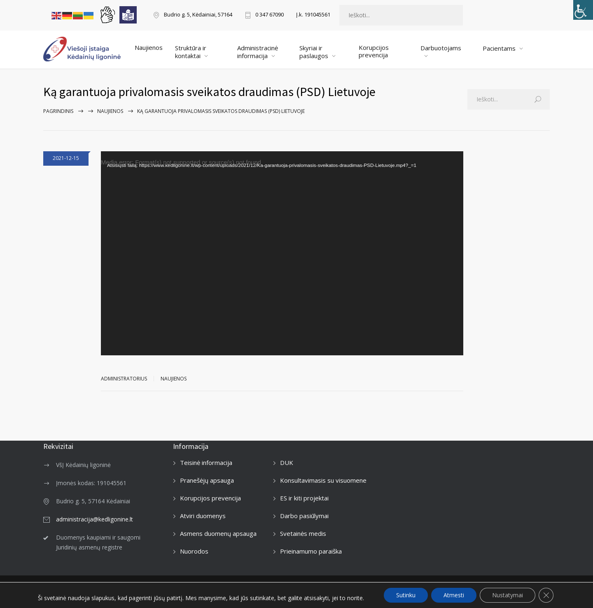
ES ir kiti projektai (304, 498)
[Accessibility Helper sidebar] (583, 10)
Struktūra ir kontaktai (190, 52)
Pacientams (499, 48)
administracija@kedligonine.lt (94, 519)
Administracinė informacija (257, 52)
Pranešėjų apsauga (207, 480)
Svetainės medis (303, 533)
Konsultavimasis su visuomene (323, 480)
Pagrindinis (58, 111)
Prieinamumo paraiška (311, 551)
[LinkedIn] (531, 589)
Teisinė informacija (206, 462)
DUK (286, 462)
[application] (282, 253)
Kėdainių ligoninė (103, 591)
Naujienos (149, 47)
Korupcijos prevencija (374, 51)
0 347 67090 (269, 15)
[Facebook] (548, 589)
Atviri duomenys (203, 516)
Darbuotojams (440, 48)
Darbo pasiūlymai (304, 516)
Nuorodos (194, 551)
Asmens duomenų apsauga (218, 533)
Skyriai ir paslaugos (313, 52)
